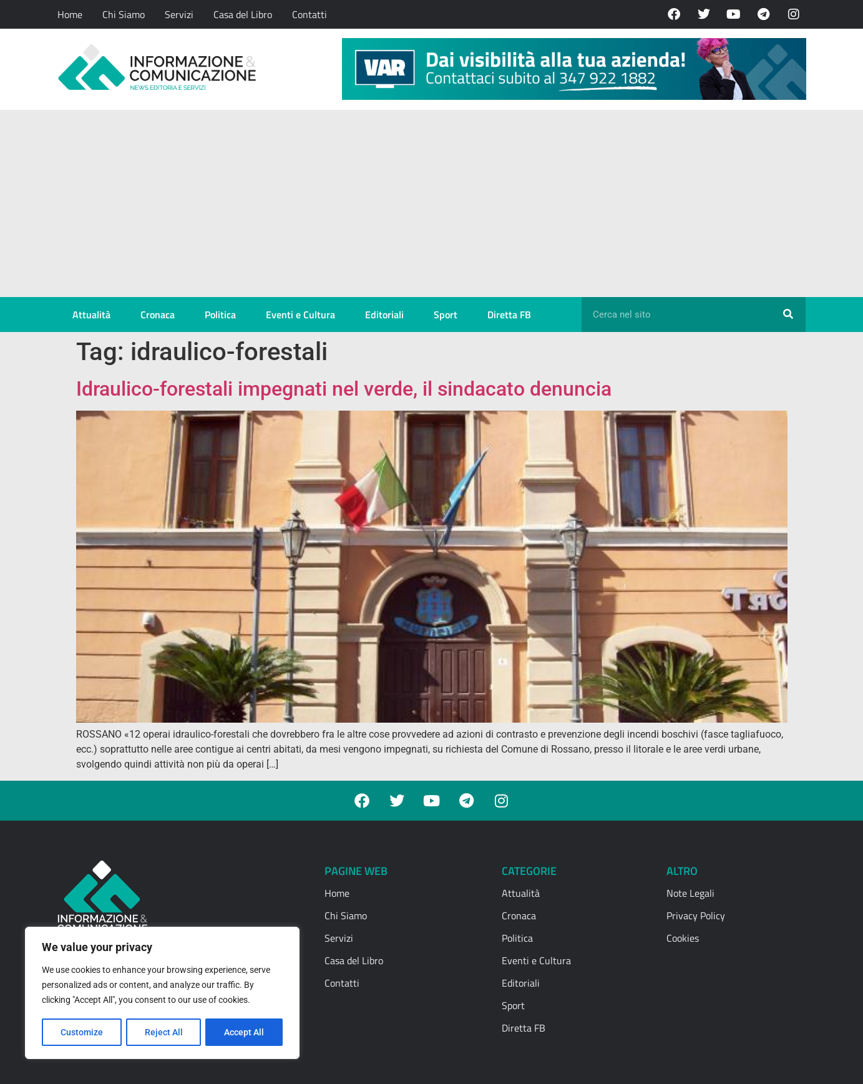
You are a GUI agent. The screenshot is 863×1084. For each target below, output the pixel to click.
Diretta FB (509, 314)
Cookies (682, 937)
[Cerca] (788, 314)
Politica (220, 314)
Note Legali (690, 893)
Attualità (91, 314)
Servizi (179, 14)
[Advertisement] (431, 203)
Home (69, 14)
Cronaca (157, 314)
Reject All (164, 1032)
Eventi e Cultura (300, 314)
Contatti (309, 14)
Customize (82, 1032)
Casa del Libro (242, 14)
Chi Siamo (123, 14)
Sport (445, 314)
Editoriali (384, 314)
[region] (162, 993)
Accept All (245, 1032)
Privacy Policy (695, 915)
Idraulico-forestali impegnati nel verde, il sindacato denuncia (344, 389)
